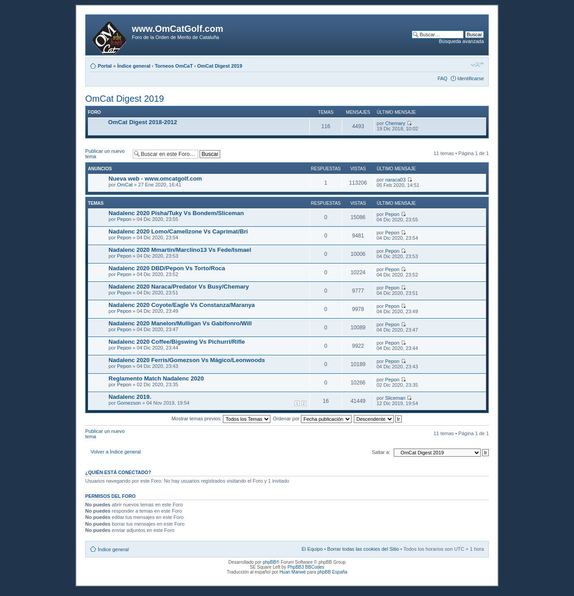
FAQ (443, 78)
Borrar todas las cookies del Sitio (363, 549)
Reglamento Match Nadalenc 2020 (156, 378)
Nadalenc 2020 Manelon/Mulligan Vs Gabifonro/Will (180, 323)
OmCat (125, 184)
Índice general (133, 66)
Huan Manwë (292, 572)
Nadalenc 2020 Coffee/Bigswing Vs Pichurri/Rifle (177, 341)
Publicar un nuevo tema (106, 154)
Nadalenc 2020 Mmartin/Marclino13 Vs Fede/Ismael (180, 249)
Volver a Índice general (116, 451)
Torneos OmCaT (174, 66)
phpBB (269, 562)
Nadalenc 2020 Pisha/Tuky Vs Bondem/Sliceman (176, 213)
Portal (105, 66)
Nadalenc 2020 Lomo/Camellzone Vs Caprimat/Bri (178, 231)
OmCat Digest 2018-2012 (142, 122)
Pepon (124, 219)
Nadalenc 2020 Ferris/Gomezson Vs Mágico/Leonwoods (187, 360)
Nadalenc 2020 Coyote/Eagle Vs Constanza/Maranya (182, 305)
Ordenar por (312, 418)
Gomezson (129, 403)
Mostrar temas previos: (220, 418)
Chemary (395, 123)
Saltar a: (381, 452)
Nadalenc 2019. (130, 396)
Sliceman (395, 398)
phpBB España (332, 572)
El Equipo (312, 549)
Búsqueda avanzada (461, 41)
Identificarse (470, 78)
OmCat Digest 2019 (219, 66)
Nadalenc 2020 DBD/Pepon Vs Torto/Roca (167, 268)
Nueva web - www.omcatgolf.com (155, 178)
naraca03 (395, 179)
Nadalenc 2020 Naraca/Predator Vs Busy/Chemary (179, 286)
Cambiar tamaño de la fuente (477, 64)
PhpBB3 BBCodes (305, 567)
